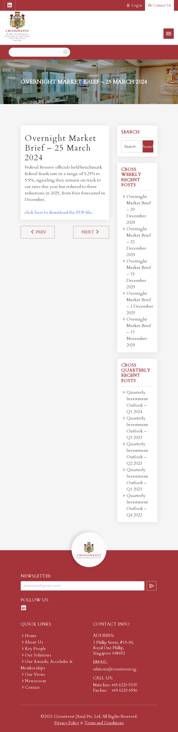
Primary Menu (168, 33)
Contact (32, 687)
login (134, 5)
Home (30, 635)
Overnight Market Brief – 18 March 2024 (38, 232)
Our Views (35, 674)
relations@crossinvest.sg (114, 669)
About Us (34, 642)
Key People (35, 648)
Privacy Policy (66, 723)
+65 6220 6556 (124, 690)
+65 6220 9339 (124, 685)
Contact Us (159, 5)
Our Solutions (38, 655)
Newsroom (35, 681)
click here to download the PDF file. (59, 212)
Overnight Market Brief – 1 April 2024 (91, 232)
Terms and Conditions (104, 723)
